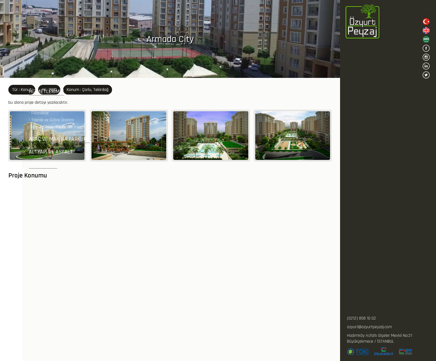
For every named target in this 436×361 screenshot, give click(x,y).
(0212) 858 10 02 (361, 318)
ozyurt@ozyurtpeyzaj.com (369, 327)
